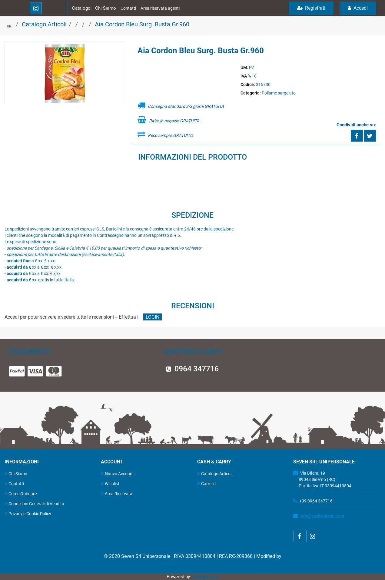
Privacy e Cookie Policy (28, 513)
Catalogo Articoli (44, 24)
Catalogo (81, 8)
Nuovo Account (117, 473)
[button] (64, 73)
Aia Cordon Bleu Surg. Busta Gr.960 (142, 24)
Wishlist (110, 483)
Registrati (311, 8)
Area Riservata (116, 493)
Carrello (206, 483)
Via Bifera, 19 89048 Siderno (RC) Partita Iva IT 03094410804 (322, 479)
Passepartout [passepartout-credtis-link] (204, 576)
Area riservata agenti (160, 8)
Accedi (358, 8)
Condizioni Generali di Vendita (34, 503)
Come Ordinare (21, 493)
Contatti (128, 8)
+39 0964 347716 (316, 501)
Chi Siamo (105, 8)
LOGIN (152, 317)
